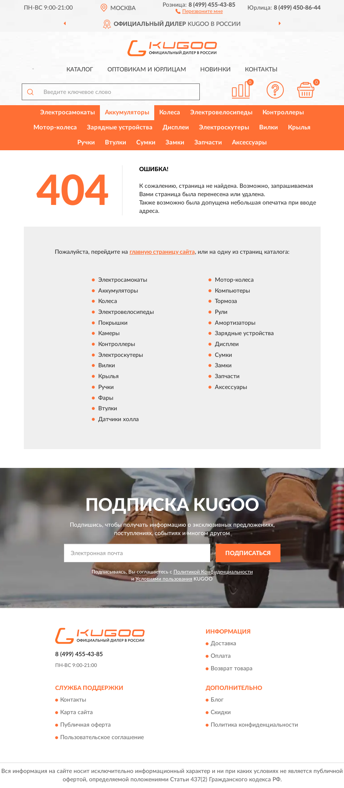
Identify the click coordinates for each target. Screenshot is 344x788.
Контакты (261, 70)
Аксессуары (249, 142)
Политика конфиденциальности (254, 725)
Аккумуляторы (127, 112)
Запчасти (208, 142)
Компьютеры (232, 291)
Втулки (115, 142)
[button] (199, 10)
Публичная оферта (85, 725)
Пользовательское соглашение (102, 738)
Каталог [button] (79, 70)
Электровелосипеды (221, 112)
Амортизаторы (235, 323)
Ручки (86, 142)
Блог (217, 700)
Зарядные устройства (120, 127)
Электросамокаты (67, 112)
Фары (105, 398)
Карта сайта (76, 713)
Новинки (215, 70)
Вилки (268, 127)
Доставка (223, 644)
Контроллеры (283, 112)
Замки (175, 142)
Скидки (221, 713)
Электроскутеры (224, 127)
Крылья (299, 127)
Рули (221, 312)
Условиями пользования (163, 578)
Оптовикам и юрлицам (146, 70)
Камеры (109, 334)
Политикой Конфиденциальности (213, 571)
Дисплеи (176, 127)
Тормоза (226, 302)
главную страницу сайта (162, 252)
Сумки (145, 142)
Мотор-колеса (55, 127)
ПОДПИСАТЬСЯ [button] (248, 553)
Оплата (221, 656)
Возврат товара (231, 669)
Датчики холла (118, 419)
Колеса (169, 112)
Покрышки (112, 323)
